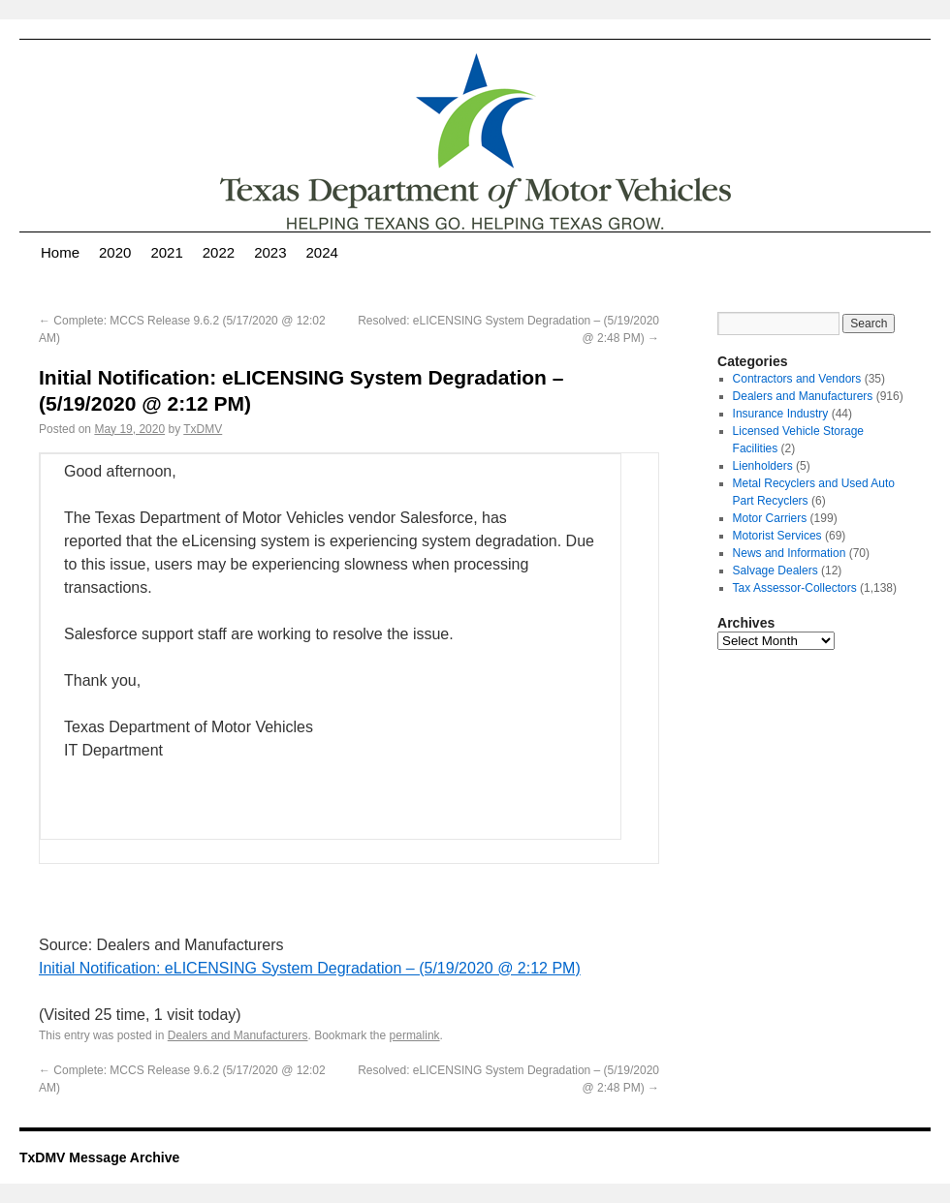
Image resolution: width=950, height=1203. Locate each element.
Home (60, 252)
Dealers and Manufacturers (238, 1035)
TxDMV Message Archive (99, 1157)
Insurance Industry (781, 413)
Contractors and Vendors (797, 379)
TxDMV (202, 429)
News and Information (789, 553)
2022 (219, 252)
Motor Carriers (770, 518)
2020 (115, 252)
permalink (415, 1035)
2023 (270, 252)
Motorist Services (777, 535)
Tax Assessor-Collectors (795, 588)
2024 (322, 252)
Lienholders (763, 466)
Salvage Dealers (775, 570)
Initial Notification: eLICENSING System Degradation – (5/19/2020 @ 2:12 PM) (310, 968)
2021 (166, 252)
